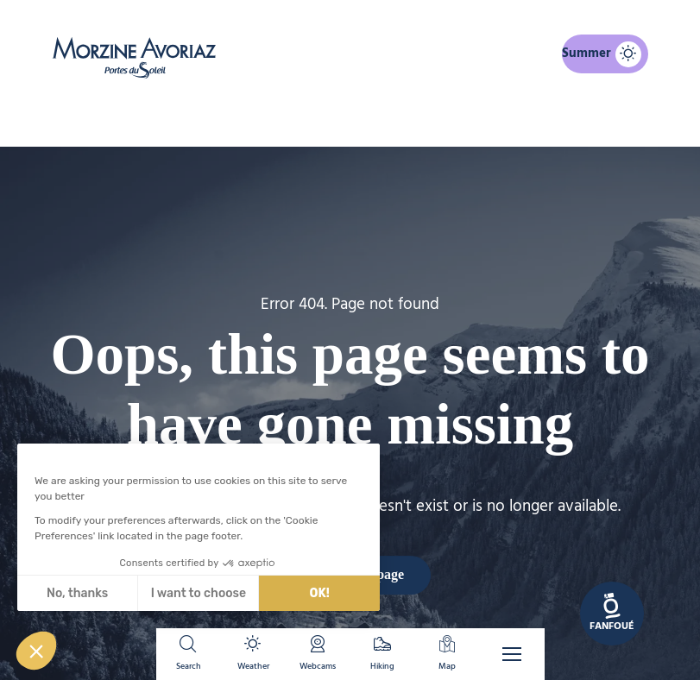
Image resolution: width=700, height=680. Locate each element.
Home (260, 117)
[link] (612, 613)
